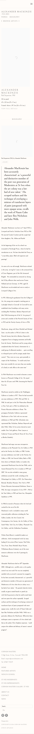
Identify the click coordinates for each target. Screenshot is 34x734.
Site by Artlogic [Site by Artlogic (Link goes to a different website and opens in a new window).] (7, 728)
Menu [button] (31, 4)
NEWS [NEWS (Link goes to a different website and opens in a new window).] (3, 699)
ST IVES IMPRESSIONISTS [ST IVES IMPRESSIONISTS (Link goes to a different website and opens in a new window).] (10, 683)
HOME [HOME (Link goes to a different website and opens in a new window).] (3, 667)
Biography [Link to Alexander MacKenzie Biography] (15, 17)
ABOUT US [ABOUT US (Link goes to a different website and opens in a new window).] (5, 692)
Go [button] (4, 710)
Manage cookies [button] (4, 721)
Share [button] (5, 162)
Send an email (2, 715)
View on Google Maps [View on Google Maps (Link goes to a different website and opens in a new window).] (6, 715)
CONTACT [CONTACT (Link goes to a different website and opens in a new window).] (5, 695)
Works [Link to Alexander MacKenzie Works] (4, 17)
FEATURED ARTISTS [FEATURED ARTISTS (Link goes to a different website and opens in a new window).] (8, 671)
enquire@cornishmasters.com (14, 659)
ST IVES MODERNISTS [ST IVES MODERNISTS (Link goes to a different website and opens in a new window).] (9, 680)
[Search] (17, 706)
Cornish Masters (14, 4)
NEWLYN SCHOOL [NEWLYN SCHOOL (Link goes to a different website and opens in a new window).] (8, 674)
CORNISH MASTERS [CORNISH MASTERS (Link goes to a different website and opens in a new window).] (8, 652)
